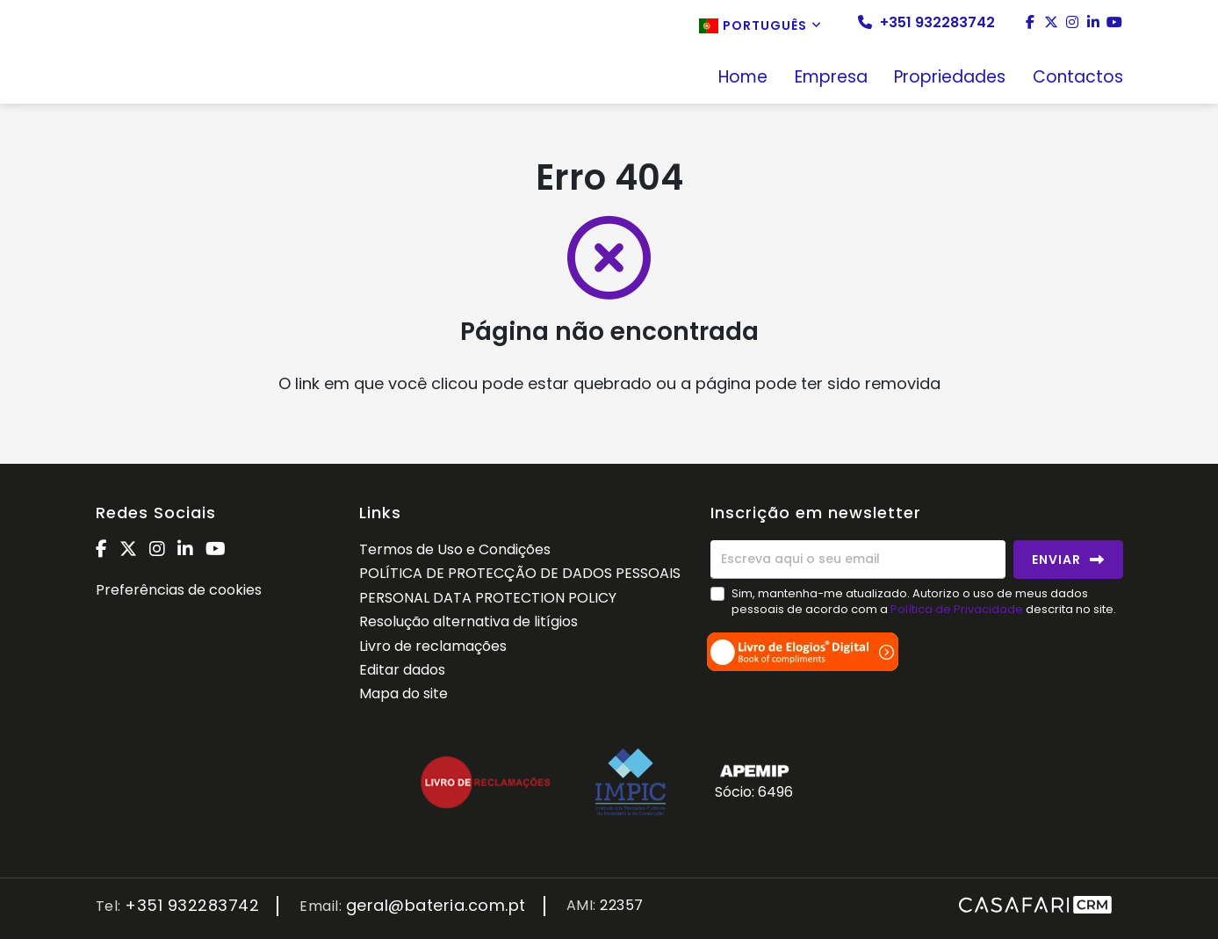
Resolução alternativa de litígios (468, 621)
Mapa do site (403, 693)
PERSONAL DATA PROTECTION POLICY (487, 598)
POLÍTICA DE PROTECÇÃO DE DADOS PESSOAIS (520, 573)
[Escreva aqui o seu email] (857, 559)
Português (760, 25)
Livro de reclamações (433, 646)
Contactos (1078, 78)
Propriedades (949, 78)
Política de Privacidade (958, 609)
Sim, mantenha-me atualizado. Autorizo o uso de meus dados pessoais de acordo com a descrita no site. (924, 601)
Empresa (831, 78)
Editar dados (402, 670)
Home (743, 78)
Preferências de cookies (179, 590)
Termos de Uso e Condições (455, 549)
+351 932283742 (926, 23)
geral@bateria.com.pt (436, 906)
